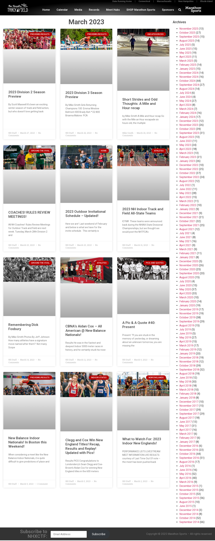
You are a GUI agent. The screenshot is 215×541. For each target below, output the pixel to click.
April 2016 (185, 477)
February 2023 (187, 157)
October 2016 (187, 453)
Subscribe (98, 534)
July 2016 (185, 465)
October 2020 (187, 269)
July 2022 (185, 185)
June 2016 (185, 469)
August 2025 (186, 40)
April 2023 (185, 149)
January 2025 (187, 68)
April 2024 (185, 104)
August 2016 (186, 461)
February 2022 (187, 205)
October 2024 (187, 80)
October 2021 (187, 221)
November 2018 (188, 361)
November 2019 (188, 313)
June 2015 (185, 506)
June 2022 (185, 189)
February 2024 (187, 112)
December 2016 (188, 445)
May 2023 (185, 145)
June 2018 (185, 377)
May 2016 (185, 473)
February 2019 (187, 349)
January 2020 (187, 305)
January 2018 (187, 397)
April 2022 (185, 197)
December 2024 (188, 72)
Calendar (62, 9)
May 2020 (185, 289)
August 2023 (186, 137)
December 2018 (188, 357)
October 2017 (187, 409)
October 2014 (187, 518)
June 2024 (185, 96)
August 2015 (186, 502)
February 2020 (187, 301)
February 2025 (187, 64)
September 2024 (189, 84)
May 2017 (185, 425)
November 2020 (188, 265)
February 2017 (187, 437)
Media (78, 9)
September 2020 (189, 273)
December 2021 (188, 213)
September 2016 (189, 457)
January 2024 (187, 116)
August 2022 (186, 181)
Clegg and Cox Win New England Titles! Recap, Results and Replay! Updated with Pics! (84, 446)
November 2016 (188, 449)
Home (46, 9)
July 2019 (185, 329)
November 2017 (188, 405)
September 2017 (189, 413)
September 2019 (189, 321)
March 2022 (186, 201)
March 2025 (186, 60)
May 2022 (185, 193)
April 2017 (185, 429)
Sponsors (168, 9)
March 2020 (186, 297)
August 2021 (186, 229)
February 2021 (187, 253)
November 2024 (188, 76)
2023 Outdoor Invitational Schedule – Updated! (85, 214)
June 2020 (185, 285)
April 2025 (185, 56)
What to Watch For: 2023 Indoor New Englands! (141, 441)
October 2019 (187, 317)
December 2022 (188, 165)
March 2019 (186, 345)
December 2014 (188, 510)
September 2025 (189, 36)
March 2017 (186, 433)
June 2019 (185, 333)
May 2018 (185, 381)
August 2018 (186, 373)
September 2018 (189, 369)
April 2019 (185, 341)
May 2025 (185, 52)
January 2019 (187, 353)
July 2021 (185, 233)
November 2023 (188, 125)
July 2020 (185, 281)
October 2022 (187, 173)
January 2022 (187, 209)
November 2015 (188, 490)
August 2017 (186, 417)
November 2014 (188, 514)
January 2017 (187, 441)
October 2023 (187, 129)
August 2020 (186, 277)
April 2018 (185, 385)
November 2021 (188, 217)
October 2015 (187, 494)
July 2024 (185, 92)
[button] (179, 9)
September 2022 (189, 177)
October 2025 (187, 32)
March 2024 (186, 108)
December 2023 (188, 121)
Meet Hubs (113, 9)
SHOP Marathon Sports (140, 9)
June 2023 (185, 141)
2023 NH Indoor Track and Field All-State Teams (142, 211)
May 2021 (185, 241)
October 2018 (187, 365)
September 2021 (189, 225)
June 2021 (185, 237)
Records (94, 9)
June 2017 (185, 421)
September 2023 (189, 133)
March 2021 (186, 249)
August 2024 (186, 88)
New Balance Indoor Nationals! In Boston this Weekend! (27, 442)
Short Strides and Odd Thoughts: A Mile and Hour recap (139, 103)
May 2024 (185, 100)
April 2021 (185, 245)
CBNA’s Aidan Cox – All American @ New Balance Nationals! (85, 330)
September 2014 (189, 522)
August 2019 (186, 325)
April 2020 (185, 293)
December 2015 (188, 486)
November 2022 (188, 169)
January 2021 (187, 257)
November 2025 (188, 28)
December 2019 (188, 309)
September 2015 (189, 498)
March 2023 (186, 153)
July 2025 (185, 44)
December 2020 (188, 261)
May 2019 (185, 337)
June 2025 (185, 48)
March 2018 (186, 389)
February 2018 (187, 393)
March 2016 (186, 482)
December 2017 (188, 401)
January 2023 (187, 161)
